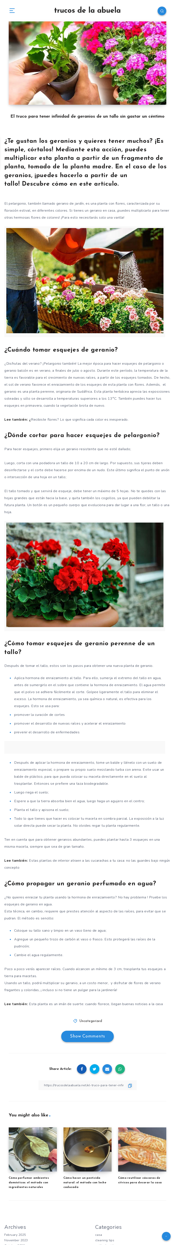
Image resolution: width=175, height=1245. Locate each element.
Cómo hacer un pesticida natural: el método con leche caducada (84, 1183)
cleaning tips (104, 1240)
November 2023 (16, 1240)
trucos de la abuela (87, 11)
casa (98, 1235)
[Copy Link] (88, 1085)
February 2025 (15, 1235)
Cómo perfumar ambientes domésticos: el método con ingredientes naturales (29, 1183)
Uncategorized (90, 1021)
